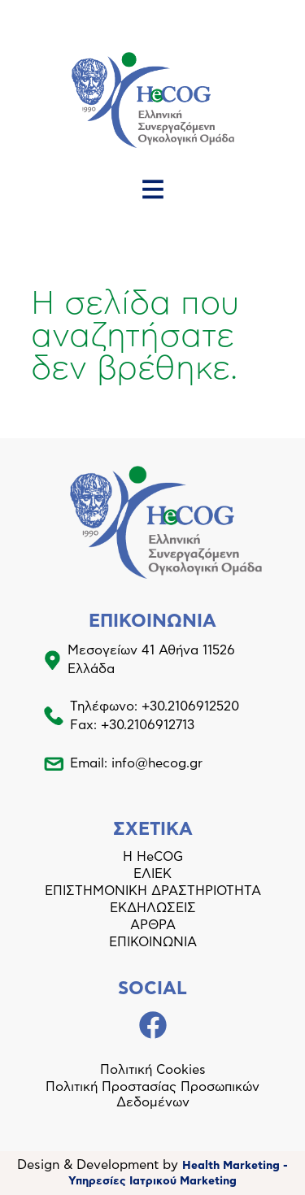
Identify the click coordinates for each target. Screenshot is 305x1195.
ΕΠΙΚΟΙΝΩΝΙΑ (153, 942)
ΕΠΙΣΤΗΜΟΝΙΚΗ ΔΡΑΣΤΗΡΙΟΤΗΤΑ (153, 890)
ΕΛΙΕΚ (152, 873)
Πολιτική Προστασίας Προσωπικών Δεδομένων (152, 1094)
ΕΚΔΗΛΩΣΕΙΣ (153, 908)
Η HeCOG (153, 856)
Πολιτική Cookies (153, 1069)
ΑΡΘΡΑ (153, 925)
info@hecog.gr (157, 763)
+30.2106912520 (190, 706)
